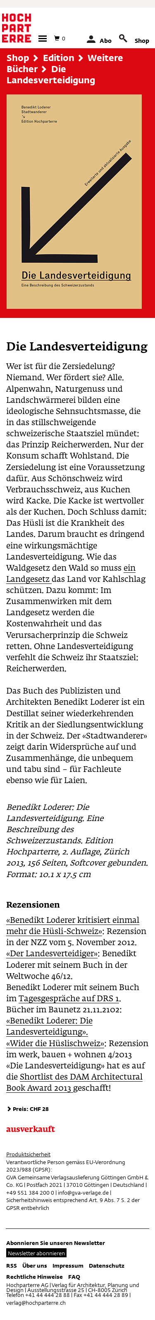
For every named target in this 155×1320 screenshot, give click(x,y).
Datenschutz (106, 1265)
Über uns (34, 1265)
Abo (106, 41)
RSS (11, 1265)
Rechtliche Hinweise (34, 1276)
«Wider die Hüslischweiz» (55, 1044)
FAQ (74, 1276)
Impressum (67, 1265)
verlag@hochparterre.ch (36, 1302)
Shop (142, 41)
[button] (42, 38)
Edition (58, 58)
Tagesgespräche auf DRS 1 (69, 999)
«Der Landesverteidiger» (52, 954)
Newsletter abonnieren (36, 1253)
